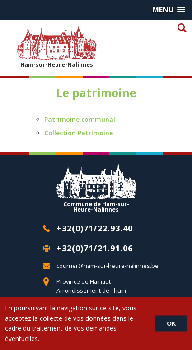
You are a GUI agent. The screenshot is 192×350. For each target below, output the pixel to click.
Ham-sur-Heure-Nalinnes (56, 46)
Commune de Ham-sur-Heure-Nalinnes (96, 188)
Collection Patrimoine (78, 133)
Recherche (182, 28)
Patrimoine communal (79, 119)
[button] (169, 9)
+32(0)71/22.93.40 (94, 228)
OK (171, 323)
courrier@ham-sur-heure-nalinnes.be (107, 266)
